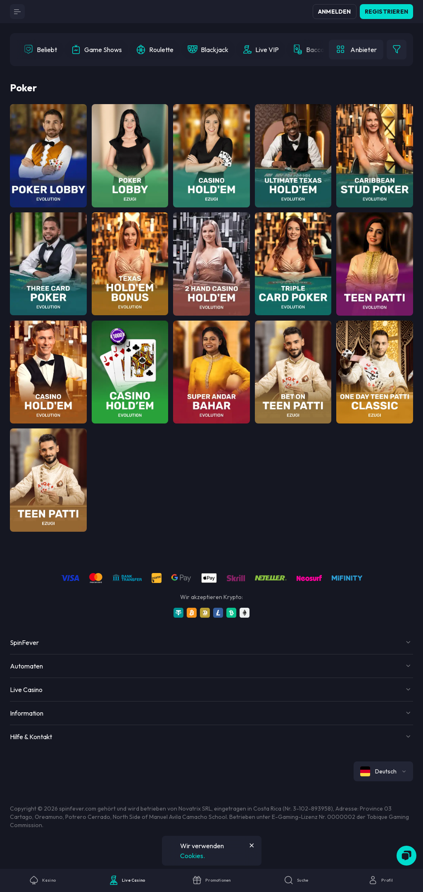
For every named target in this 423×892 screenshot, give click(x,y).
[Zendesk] (406, 856)
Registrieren (386, 11)
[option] (40, 49)
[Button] (17, 11)
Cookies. (192, 856)
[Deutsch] (383, 771)
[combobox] (383, 771)
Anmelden (334, 11)
